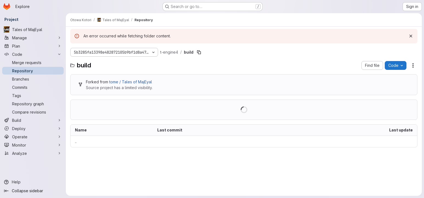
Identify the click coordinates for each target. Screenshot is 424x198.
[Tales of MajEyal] (33, 29)
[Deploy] (33, 128)
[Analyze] (33, 153)
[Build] (33, 120)
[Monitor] (33, 145)
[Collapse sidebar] (33, 191)
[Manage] (33, 38)
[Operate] (33, 137)
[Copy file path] (199, 52)
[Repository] (33, 71)
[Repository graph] (33, 104)
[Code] (33, 54)
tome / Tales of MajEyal (130, 81)
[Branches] (33, 79)
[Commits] (33, 87)
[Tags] (33, 95)
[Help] (33, 182)
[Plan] (33, 46)
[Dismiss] (411, 36)
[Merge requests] (33, 62)
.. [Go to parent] (76, 141)
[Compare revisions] (33, 112)
